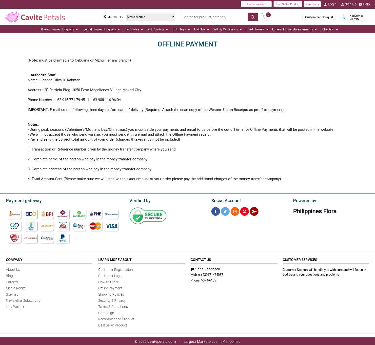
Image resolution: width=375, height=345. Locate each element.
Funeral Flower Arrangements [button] (294, 29)
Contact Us (201, 259)
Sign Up (348, 4)
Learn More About (114, 259)
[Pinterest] (244, 210)
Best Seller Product (288, 4)
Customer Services (300, 259)
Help (364, 4)
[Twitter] (225, 210)
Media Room (15, 287)
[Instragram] (235, 210)
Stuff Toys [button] (181, 29)
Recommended (256, 4)
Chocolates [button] (133, 29)
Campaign (106, 312)
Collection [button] (329, 29)
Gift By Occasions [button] (227, 29)
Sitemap (12, 293)
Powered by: (304, 199)
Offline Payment (110, 287)
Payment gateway (21, 199)
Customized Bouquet (319, 17)
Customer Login (110, 275)
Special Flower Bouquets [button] (100, 29)
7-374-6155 (208, 279)
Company (14, 259)
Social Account (224, 199)
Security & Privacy (112, 299)
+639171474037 (212, 274)
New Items (312, 4)
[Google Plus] (254, 210)
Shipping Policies (111, 293)
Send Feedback (205, 268)
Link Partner (15, 305)
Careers (12, 281)
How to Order (108, 281)
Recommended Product (116, 318)
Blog (9, 275)
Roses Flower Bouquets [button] (59, 29)
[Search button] (253, 17)
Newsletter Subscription (24, 299)
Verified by (139, 199)
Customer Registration (115, 268)
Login (330, 4)
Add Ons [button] (201, 29)
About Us (13, 268)
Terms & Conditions (113, 305)
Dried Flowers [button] (256, 29)
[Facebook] (215, 210)
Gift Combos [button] (157, 29)
